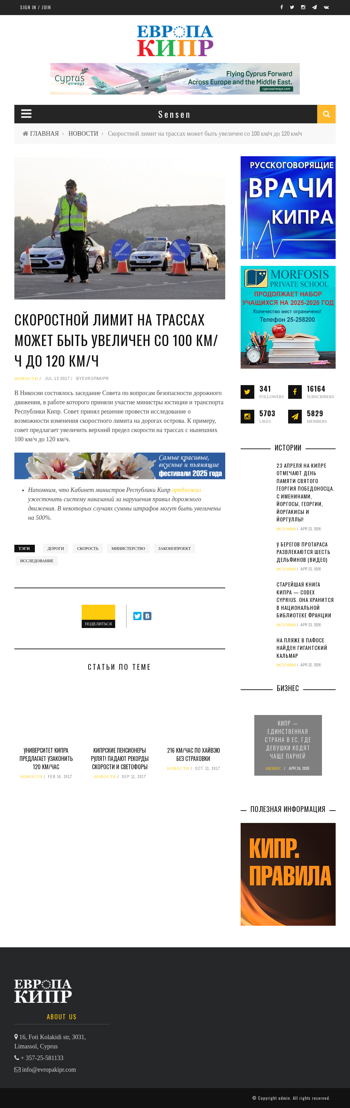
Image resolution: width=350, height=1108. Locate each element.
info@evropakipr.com (49, 1069)
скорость (87, 548)
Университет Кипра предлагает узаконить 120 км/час (46, 758)
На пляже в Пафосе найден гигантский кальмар (302, 647)
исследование (36, 560)
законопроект (174, 548)
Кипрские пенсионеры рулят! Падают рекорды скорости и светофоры (120, 758)
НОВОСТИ (83, 133)
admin (284, 1098)
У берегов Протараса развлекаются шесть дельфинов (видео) (304, 551)
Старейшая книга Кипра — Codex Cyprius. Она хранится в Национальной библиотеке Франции (305, 599)
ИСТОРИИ (286, 529)
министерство (128, 548)
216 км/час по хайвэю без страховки (193, 754)
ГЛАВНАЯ (44, 133)
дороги (56, 548)
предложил (186, 490)
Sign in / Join (35, 7)
